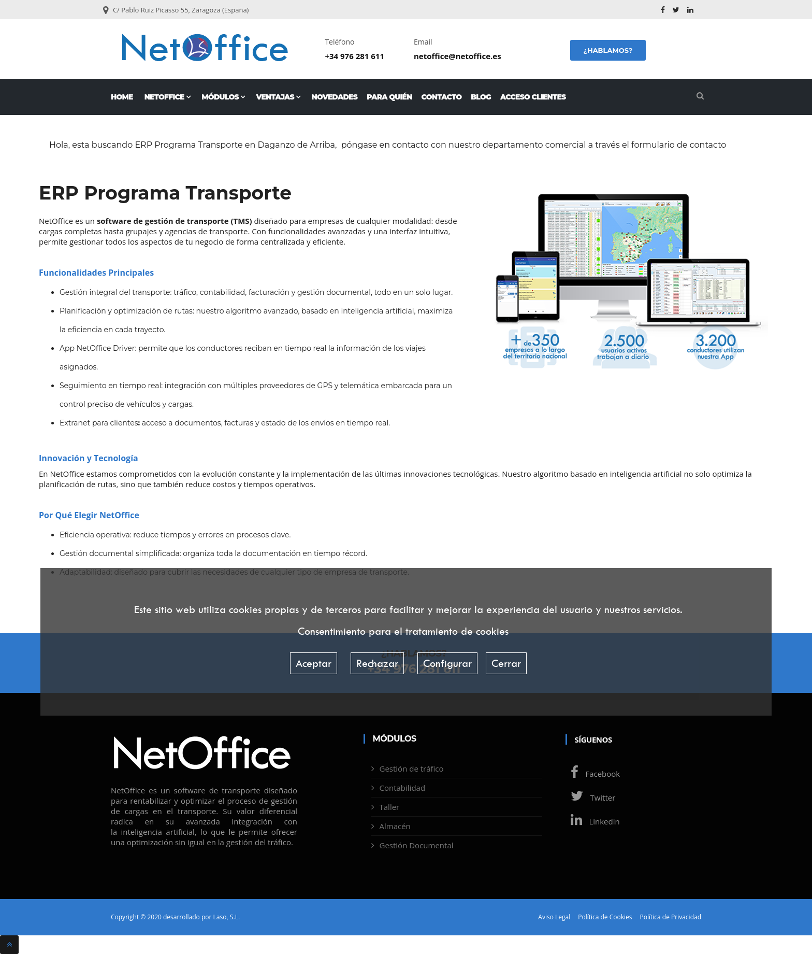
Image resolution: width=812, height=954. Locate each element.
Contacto (442, 97)
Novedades (335, 97)
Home (122, 97)
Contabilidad (403, 787)
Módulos (222, 97)
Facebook (593, 773)
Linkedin (593, 821)
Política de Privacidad (670, 917)
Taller (390, 807)
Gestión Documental (417, 845)
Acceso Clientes (533, 97)
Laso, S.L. (226, 917)
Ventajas (278, 97)
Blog (481, 97)
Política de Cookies (605, 917)
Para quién (389, 97)
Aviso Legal (554, 917)
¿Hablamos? (607, 50)
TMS (241, 221)
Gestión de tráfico (412, 768)
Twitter (591, 797)
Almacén (395, 826)
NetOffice (167, 97)
